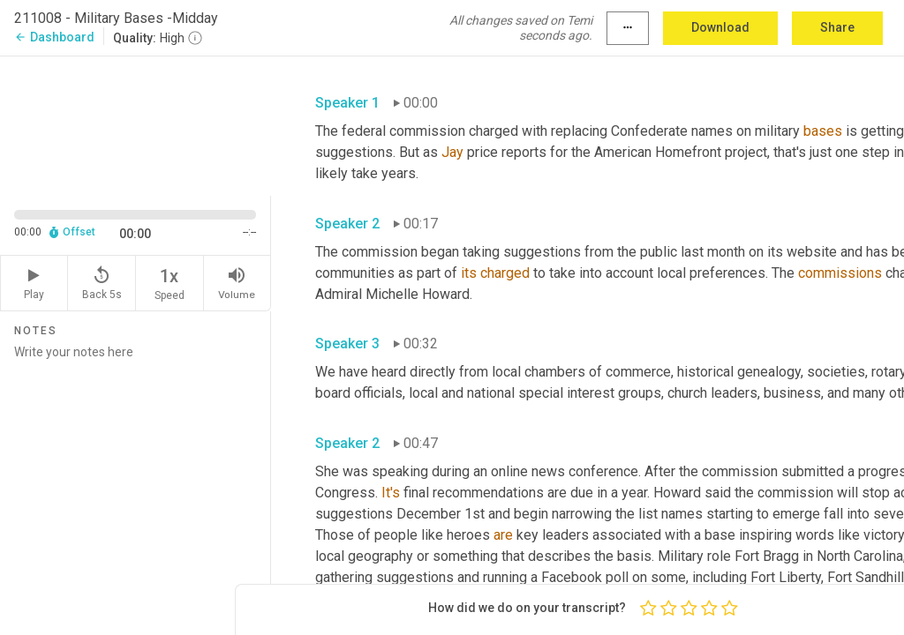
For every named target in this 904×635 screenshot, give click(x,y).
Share (837, 27)
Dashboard (54, 37)
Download (720, 27)
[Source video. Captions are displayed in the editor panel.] (135, 124)
